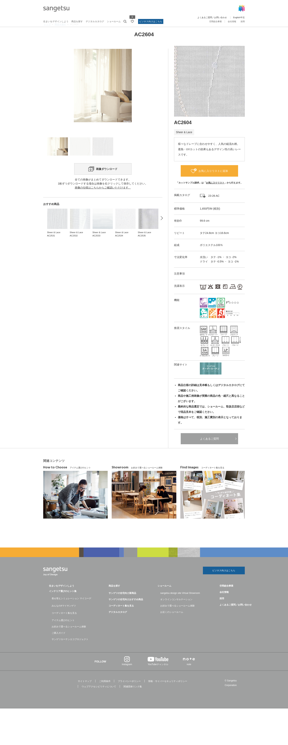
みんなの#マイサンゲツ (64, 615)
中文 (243, 17)
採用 (243, 21)
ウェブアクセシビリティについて (99, 696)
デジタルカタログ (95, 21)
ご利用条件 (105, 691)
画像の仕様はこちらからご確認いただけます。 (103, 218)
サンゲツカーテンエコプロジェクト (70, 649)
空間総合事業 (215, 21)
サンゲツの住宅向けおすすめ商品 (126, 609)
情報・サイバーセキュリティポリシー (167, 691)
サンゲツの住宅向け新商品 (122, 603)
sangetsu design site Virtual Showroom (180, 603)
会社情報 (232, 21)
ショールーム (114, 21)
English (236, 17)
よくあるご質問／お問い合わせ (212, 17)
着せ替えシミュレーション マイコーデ (71, 608)
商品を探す (77, 21)
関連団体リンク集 (133, 696)
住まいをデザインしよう (55, 21)
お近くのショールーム (171, 621)
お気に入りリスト (215, 191)
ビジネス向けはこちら (150, 21)
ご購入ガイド (58, 642)
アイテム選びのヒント (63, 630)
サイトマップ (85, 691)
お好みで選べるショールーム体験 (69, 636)
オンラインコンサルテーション (176, 609)
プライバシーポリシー (129, 691)
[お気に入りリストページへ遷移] (132, 21)
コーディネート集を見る (64, 622)
